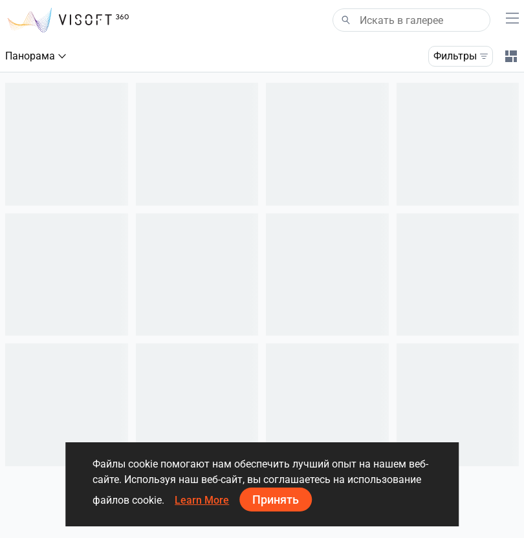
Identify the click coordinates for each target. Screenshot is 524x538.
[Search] (411, 20)
